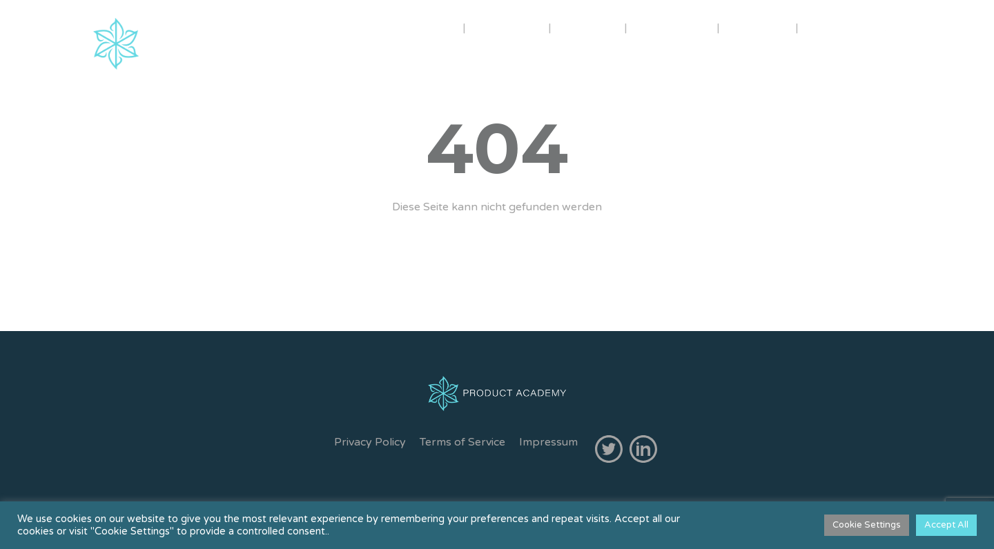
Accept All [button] (946, 524)
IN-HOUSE (673, 27)
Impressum (548, 442)
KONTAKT (842, 27)
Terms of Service (462, 442)
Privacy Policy (370, 442)
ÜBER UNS (415, 27)
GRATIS (758, 27)
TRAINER (508, 27)
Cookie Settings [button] (866, 524)
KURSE (587, 27)
